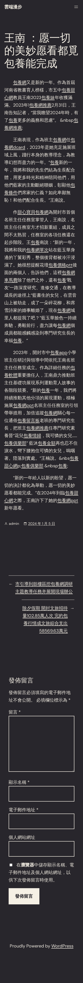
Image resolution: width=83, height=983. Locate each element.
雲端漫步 (13, 7)
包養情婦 (32, 435)
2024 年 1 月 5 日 (41, 523)
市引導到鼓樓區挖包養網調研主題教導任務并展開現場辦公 (44, 587)
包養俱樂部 (15, 443)
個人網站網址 (22, 837)
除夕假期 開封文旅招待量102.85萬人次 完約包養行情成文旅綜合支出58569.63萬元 (45, 619)
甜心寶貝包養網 (32, 212)
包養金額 (47, 443)
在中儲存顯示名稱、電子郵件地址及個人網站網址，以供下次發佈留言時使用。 (41, 872)
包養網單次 (37, 250)
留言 (15, 712)
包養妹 (48, 97)
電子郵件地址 (24, 810)
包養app (58, 352)
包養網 (19, 82)
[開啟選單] (76, 7)
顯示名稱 (19, 782)
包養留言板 (28, 420)
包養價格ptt (60, 265)
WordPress (62, 946)
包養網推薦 (40, 105)
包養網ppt (23, 405)
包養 (13, 120)
